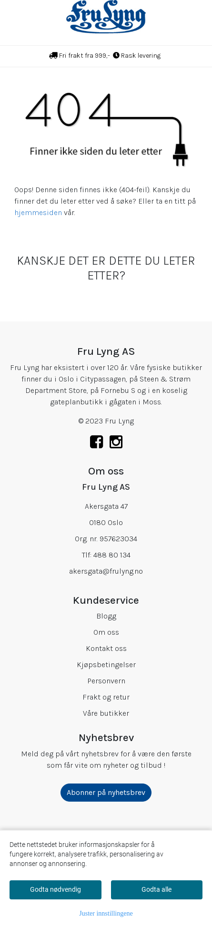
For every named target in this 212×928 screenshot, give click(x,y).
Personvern (106, 680)
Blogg (106, 615)
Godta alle (156, 889)
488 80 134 (112, 554)
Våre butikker (106, 713)
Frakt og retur (106, 696)
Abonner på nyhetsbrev (106, 792)
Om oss (106, 632)
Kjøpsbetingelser (106, 664)
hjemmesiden (38, 212)
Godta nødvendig (55, 889)
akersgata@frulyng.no (106, 571)
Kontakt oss (106, 648)
